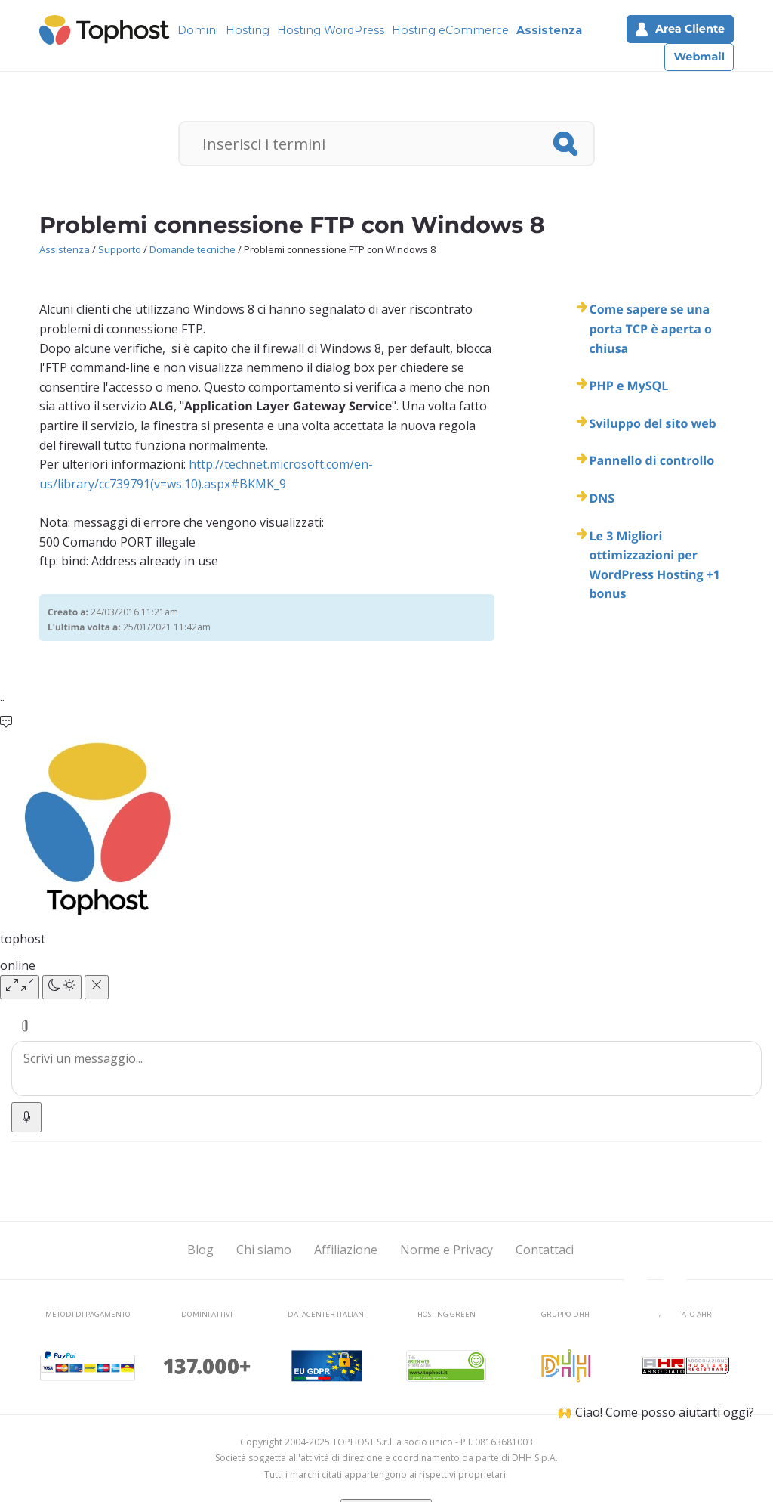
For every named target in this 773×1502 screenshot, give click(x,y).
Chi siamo (263, 1249)
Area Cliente (680, 29)
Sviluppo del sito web (652, 423)
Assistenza (549, 30)
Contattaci (545, 1249)
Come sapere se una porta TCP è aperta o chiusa (650, 328)
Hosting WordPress (330, 30)
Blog (200, 1249)
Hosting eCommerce (450, 30)
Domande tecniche (192, 249)
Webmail (699, 56)
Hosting (247, 30)
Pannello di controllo (651, 460)
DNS (601, 498)
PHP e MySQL (628, 385)
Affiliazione (345, 1249)
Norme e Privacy (446, 1249)
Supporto (119, 249)
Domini (197, 30)
